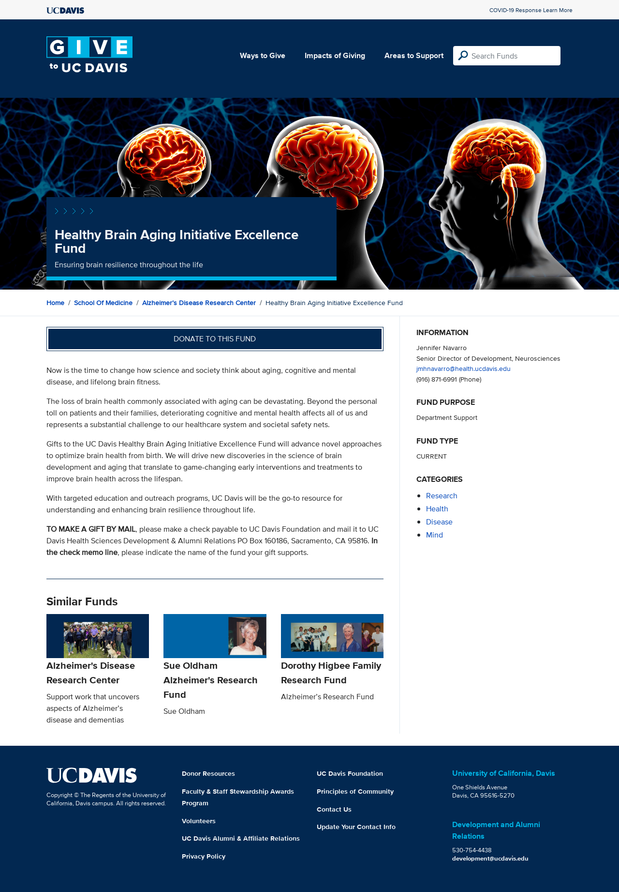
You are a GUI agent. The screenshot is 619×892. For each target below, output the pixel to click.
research (441, 495)
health (437, 508)
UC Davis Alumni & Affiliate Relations (241, 838)
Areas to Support (413, 55)
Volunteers (199, 821)
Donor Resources (208, 773)
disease (439, 521)
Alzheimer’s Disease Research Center (199, 303)
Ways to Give (262, 55)
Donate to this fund (215, 338)
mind (434, 534)
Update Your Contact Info (356, 826)
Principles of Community (355, 791)
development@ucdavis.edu (490, 858)
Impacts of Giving (335, 55)
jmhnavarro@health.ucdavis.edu (463, 368)
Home (55, 303)
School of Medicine (103, 303)
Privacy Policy (203, 856)
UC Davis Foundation (350, 773)
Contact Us (334, 809)
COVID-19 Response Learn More (531, 10)
